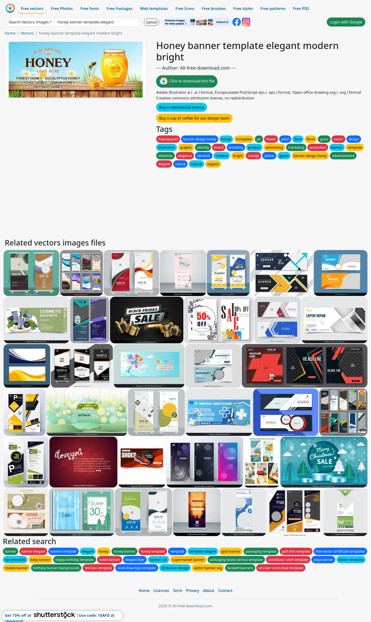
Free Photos (62, 8)
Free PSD (301, 8)
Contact (225, 590)
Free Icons (184, 8)
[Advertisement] (146, 202)
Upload (151, 22)
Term (177, 590)
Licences (161, 590)
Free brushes (214, 8)
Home (10, 33)
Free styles (243, 8)
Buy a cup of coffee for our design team (194, 118)
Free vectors (32, 8)
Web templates (154, 8)
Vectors (27, 33)
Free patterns (273, 8)
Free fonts (89, 8)
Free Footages (119, 8)
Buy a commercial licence (181, 107)
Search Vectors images (29, 22)
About (208, 590)
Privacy (192, 590)
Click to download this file (186, 81)
